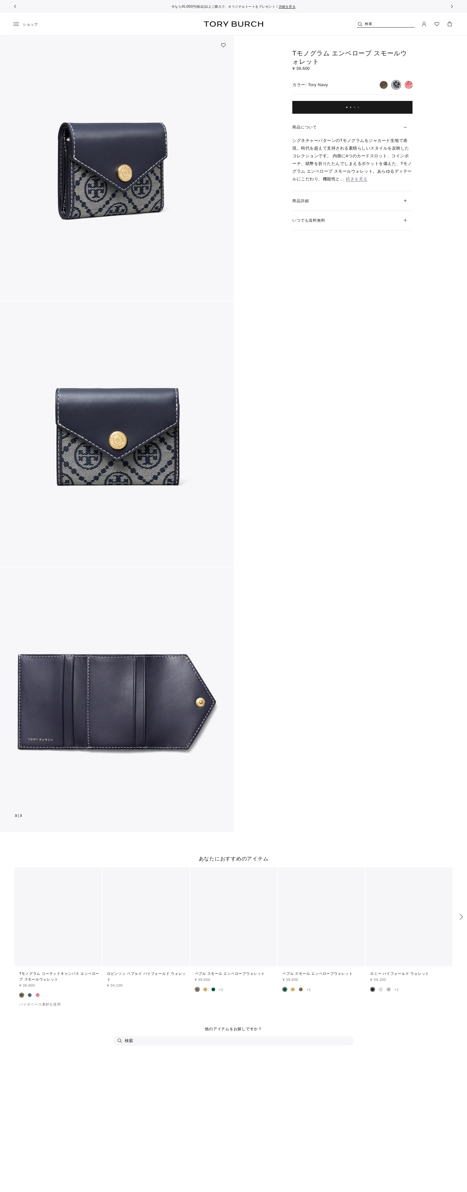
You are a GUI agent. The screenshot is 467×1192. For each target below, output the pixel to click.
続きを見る (357, 179)
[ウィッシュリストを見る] (436, 24)
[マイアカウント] (424, 24)
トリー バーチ (233, 24)
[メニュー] (27, 24)
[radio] (384, 85)
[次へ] (452, 6)
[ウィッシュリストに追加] (223, 45)
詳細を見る (287, 6)
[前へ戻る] (15, 6)
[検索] (386, 24)
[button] (117, 167)
